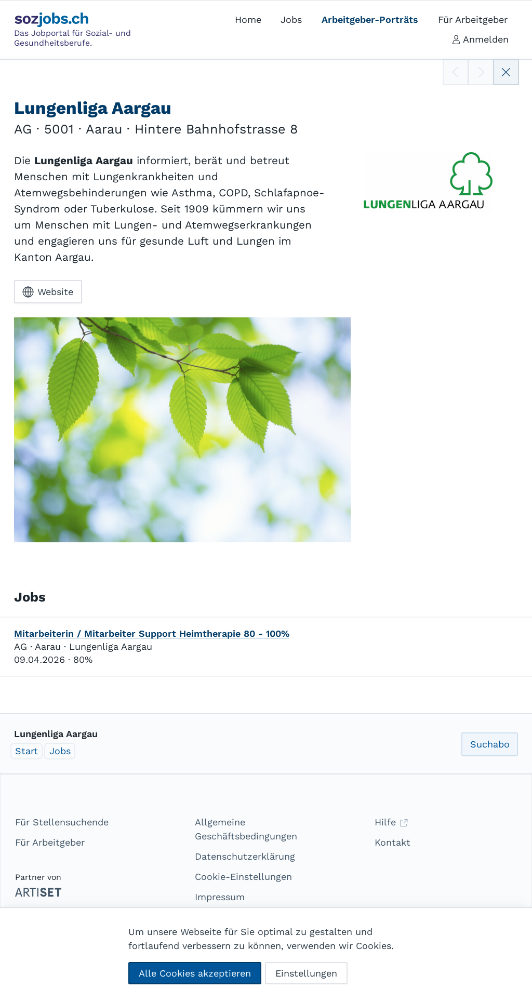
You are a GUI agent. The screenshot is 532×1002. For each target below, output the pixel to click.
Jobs (60, 750)
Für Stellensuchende (62, 822)
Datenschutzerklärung (245, 856)
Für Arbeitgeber (50, 842)
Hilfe (391, 822)
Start (26, 750)
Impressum (220, 896)
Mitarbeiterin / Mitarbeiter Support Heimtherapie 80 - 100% (151, 633)
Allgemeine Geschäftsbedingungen (246, 829)
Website (47, 292)
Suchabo (490, 744)
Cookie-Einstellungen (243, 876)
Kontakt (392, 842)
